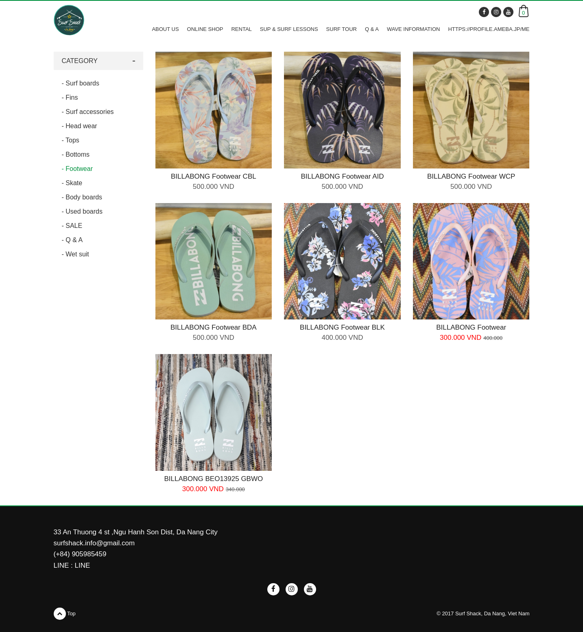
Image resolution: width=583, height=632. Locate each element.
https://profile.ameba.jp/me (488, 29)
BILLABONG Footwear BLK (342, 327)
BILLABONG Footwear (471, 327)
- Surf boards (80, 83)
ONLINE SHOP (205, 29)
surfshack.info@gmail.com (94, 543)
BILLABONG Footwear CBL (213, 176)
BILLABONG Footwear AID (342, 176)
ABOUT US (165, 29)
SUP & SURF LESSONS (289, 29)
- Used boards (82, 211)
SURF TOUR (341, 29)
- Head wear (79, 125)
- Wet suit (75, 254)
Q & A (372, 29)
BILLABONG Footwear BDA (213, 327)
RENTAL (241, 29)
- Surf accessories (88, 111)
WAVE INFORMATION (413, 29)
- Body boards (82, 197)
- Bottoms (76, 154)
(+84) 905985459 (80, 554)
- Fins (70, 97)
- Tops (70, 140)
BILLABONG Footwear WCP (471, 176)
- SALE (72, 225)
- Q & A (72, 239)
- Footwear (77, 168)
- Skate (72, 182)
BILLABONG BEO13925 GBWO (213, 479)
